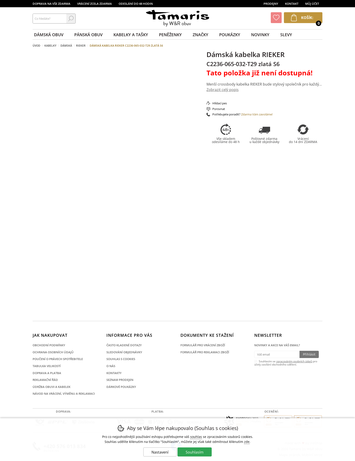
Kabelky (50, 46)
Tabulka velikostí (47, 366)
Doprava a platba (47, 373)
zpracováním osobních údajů (294, 361)
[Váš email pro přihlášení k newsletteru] (277, 354)
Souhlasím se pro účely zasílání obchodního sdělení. (285, 362)
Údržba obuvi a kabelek (51, 387)
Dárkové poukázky (121, 387)
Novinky (260, 34)
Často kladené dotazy (124, 345)
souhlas (196, 437)
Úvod (36, 46)
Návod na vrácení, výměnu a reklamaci (64, 394)
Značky (200, 34)
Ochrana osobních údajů (53, 352)
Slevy (286, 34)
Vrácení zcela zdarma (94, 4)
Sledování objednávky (124, 352)
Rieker (81, 46)
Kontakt (291, 4)
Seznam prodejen (119, 380)
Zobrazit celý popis (222, 89)
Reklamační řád (45, 380)
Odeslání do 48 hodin (136, 4)
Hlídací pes (219, 103)
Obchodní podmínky (49, 345)
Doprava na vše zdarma (51, 4)
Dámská (66, 46)
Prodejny (271, 4)
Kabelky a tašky (130, 34)
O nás (110, 366)
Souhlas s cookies (120, 359)
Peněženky (170, 34)
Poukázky (229, 34)
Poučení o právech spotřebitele (58, 359)
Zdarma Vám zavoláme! (257, 114)
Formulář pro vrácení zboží (202, 345)
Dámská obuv (48, 34)
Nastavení (159, 452)
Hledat (70, 18)
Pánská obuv (88, 34)
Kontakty (114, 373)
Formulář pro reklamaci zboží (204, 352)
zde (246, 442)
